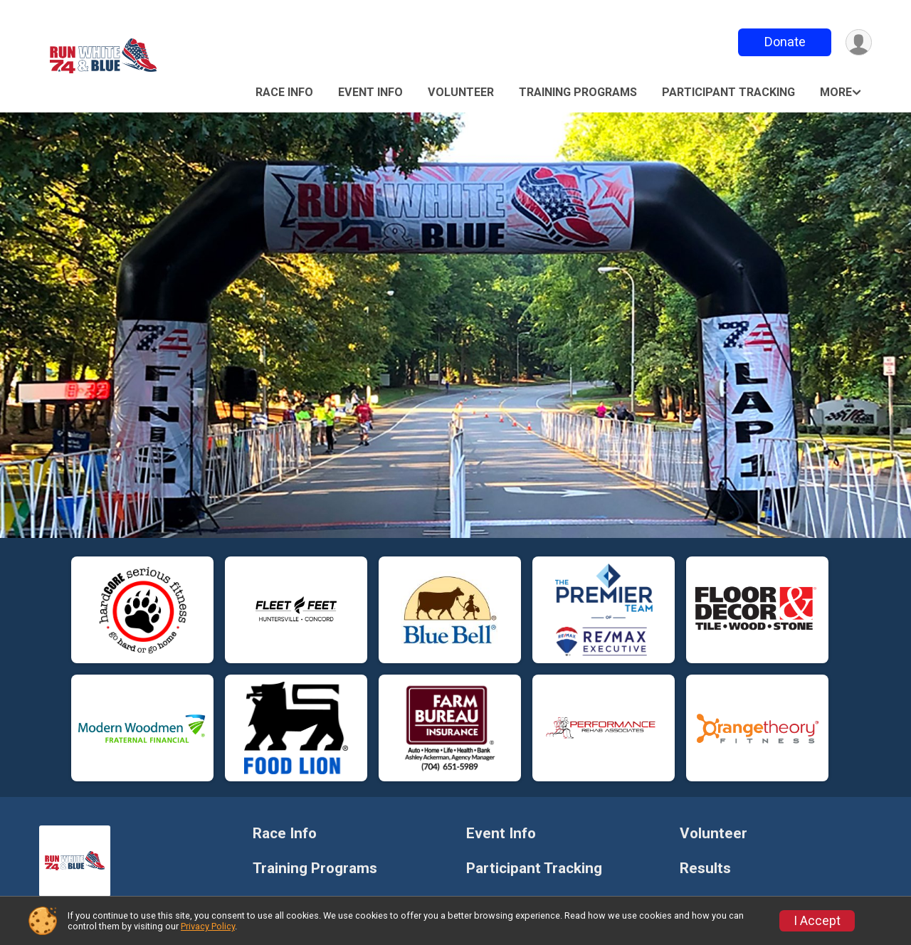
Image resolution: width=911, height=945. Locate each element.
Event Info (370, 92)
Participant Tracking (728, 92)
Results (705, 868)
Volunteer (461, 92)
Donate (785, 41)
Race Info (284, 92)
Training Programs (578, 92)
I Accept (817, 921)
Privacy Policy (208, 926)
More (836, 92)
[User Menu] (859, 42)
